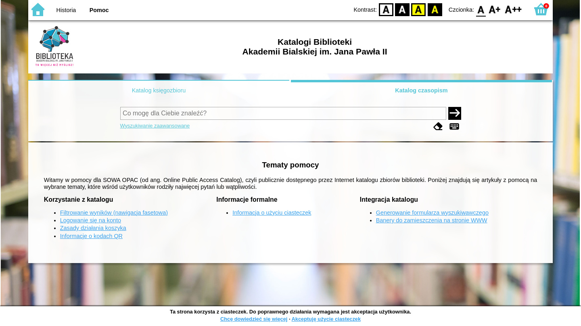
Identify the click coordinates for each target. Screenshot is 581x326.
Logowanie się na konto (90, 220)
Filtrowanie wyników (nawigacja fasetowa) (114, 212)
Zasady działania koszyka (93, 228)
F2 (513, 9)
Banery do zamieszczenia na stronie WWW (431, 220)
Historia (66, 10)
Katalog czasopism (421, 90)
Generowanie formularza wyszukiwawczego (432, 212)
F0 (481, 9)
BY (435, 9)
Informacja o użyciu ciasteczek (271, 212)
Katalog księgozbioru (159, 90)
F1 (495, 9)
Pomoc (99, 10)
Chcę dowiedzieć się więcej (253, 319)
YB (418, 9)
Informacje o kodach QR (91, 236)
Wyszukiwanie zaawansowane (155, 126)
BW (402, 9)
